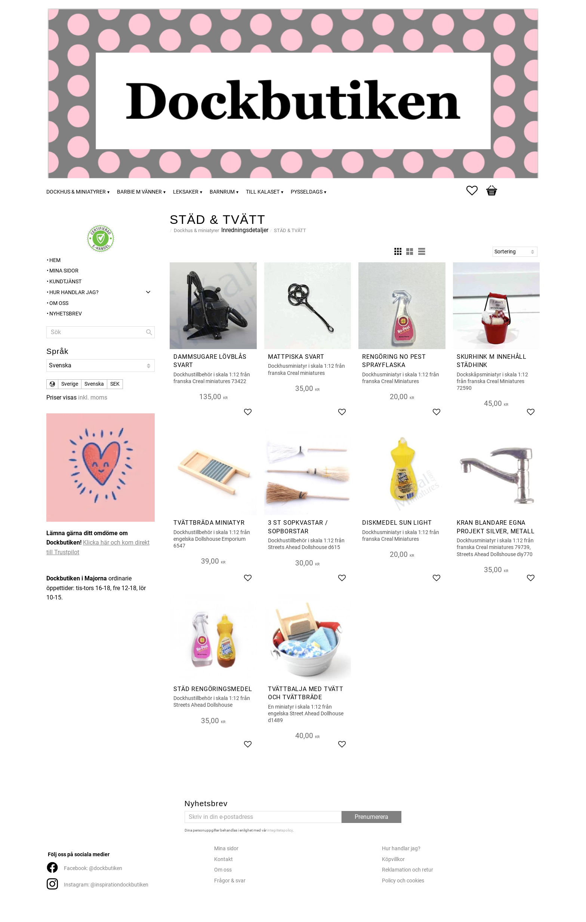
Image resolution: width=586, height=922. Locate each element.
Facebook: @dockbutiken (93, 868)
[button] (475, 190)
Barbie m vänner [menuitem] (139, 192)
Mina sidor (226, 848)
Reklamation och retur (407, 870)
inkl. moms (92, 397)
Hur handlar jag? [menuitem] (74, 292)
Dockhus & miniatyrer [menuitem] (76, 192)
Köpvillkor (393, 859)
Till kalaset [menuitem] (263, 192)
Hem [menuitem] (55, 260)
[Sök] (149, 332)
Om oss (223, 870)
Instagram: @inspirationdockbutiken (106, 885)
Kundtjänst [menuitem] (65, 281)
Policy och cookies (403, 881)
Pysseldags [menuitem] (307, 192)
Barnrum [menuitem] (222, 192)
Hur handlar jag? (401, 848)
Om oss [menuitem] (58, 303)
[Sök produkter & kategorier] (100, 332)
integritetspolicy (280, 830)
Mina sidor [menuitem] (63, 271)
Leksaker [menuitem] (185, 192)
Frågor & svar (230, 881)
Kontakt (223, 859)
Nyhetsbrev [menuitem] (65, 314)
